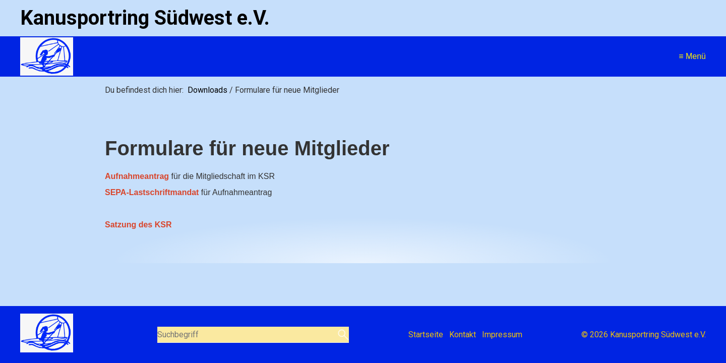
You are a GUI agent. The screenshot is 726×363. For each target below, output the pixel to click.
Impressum (502, 334)
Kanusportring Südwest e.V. (145, 18)
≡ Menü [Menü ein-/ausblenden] (692, 56)
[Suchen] (342, 335)
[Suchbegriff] (253, 335)
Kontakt (462, 334)
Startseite (425, 334)
